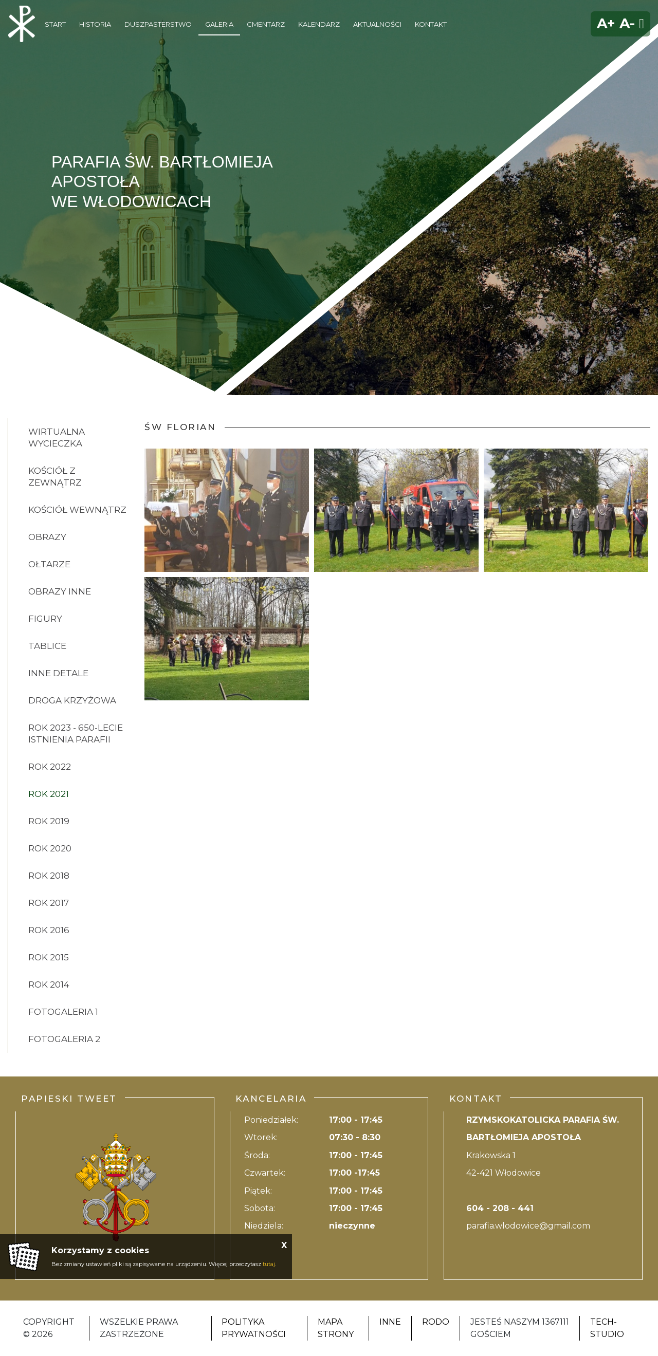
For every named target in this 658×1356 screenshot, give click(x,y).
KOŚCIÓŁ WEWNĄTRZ (77, 510)
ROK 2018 (48, 875)
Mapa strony (336, 1328)
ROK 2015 (48, 957)
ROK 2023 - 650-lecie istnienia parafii (75, 733)
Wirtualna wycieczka (56, 437)
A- (627, 23)
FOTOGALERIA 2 (64, 1039)
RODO (435, 1322)
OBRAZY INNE (59, 591)
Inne (390, 1322)
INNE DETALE (58, 673)
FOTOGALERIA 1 (63, 1012)
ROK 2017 (48, 903)
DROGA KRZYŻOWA (72, 700)
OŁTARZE (49, 564)
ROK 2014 (48, 984)
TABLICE (47, 646)
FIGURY (45, 619)
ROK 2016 (48, 930)
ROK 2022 (49, 766)
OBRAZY (47, 537)
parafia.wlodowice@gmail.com (528, 1226)
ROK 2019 (48, 821)
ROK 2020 (49, 848)
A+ (606, 23)
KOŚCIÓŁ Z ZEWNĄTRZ (55, 477)
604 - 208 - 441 (500, 1208)
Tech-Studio (607, 1328)
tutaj (269, 1264)
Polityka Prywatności (254, 1328)
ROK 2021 (48, 794)
